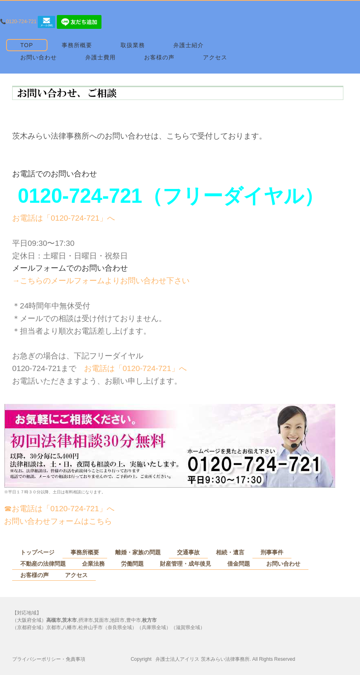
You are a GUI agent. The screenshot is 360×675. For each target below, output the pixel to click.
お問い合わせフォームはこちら (58, 521)
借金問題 (238, 563)
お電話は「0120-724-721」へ (63, 218)
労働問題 (132, 563)
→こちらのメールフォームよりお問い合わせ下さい (101, 280)
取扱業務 (133, 45)
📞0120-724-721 (18, 21)
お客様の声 (159, 57)
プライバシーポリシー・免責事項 (48, 659)
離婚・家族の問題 (138, 552)
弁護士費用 (100, 57)
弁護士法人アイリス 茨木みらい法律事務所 (202, 659)
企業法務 (93, 563)
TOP (26, 45)
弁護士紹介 (188, 45)
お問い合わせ (38, 57)
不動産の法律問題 (43, 563)
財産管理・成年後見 (185, 563)
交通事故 (188, 552)
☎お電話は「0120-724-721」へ (59, 508)
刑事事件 (272, 552)
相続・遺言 (230, 552)
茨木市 (69, 620)
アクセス (215, 57)
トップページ (37, 552)
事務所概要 (77, 45)
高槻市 (53, 620)
